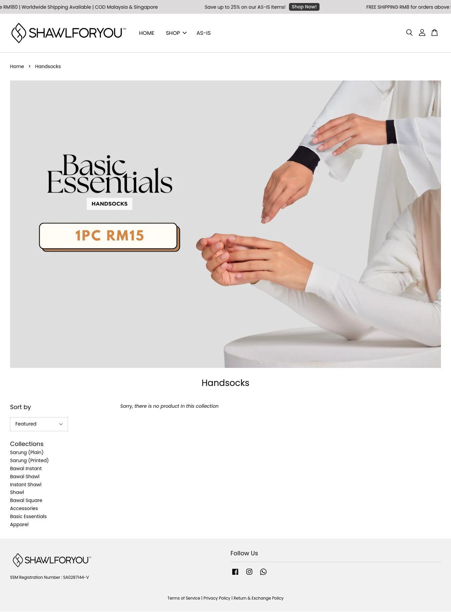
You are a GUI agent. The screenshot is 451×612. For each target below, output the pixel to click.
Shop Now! (306, 6)
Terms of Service (184, 598)
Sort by (20, 407)
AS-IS (204, 33)
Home (17, 66)
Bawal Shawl (25, 477)
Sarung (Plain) (27, 452)
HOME (146, 33)
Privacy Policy (216, 598)
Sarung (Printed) (29, 460)
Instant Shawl (26, 485)
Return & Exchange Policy (258, 598)
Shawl (17, 492)
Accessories (24, 508)
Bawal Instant (26, 468)
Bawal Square (26, 500)
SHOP (176, 33)
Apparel (19, 524)
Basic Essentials (28, 516)
